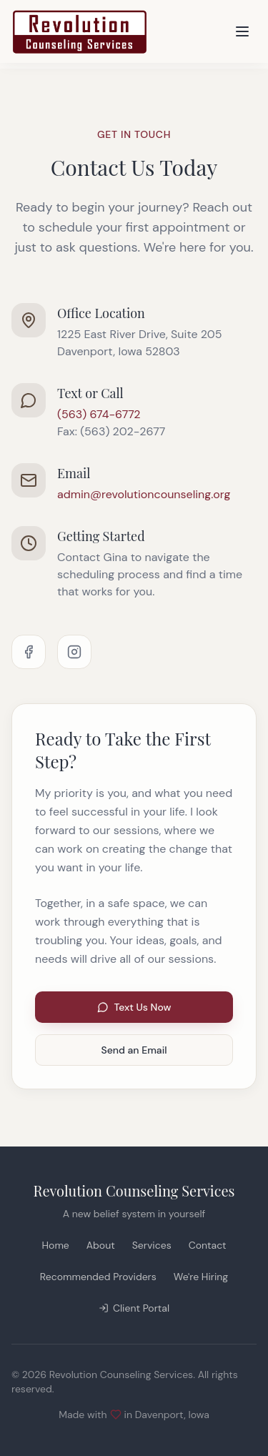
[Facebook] (28, 652)
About (100, 1245)
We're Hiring (201, 1276)
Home (55, 1245)
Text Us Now (134, 1007)
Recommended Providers (98, 1276)
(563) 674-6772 (99, 414)
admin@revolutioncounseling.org (143, 494)
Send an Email (134, 1050)
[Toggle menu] (242, 31)
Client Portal (134, 1308)
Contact (208, 1245)
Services (152, 1245)
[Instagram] (74, 652)
